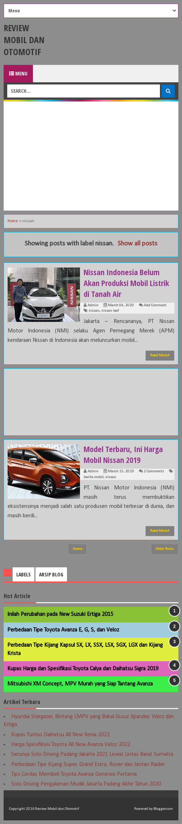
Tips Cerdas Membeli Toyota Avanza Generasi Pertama (74, 774)
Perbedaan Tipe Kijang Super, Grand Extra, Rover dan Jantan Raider (88, 764)
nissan (94, 311)
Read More (160, 355)
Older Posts (165, 549)
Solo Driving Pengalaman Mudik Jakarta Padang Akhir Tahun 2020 (86, 784)
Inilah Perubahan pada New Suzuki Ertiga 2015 (60, 614)
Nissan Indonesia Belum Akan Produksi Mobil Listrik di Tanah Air (126, 282)
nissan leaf (110, 311)
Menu (18, 73)
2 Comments (154, 471)
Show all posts (137, 243)
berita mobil (93, 477)
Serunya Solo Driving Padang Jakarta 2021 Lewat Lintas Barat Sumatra (92, 754)
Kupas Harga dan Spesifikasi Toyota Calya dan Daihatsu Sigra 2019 (82, 669)
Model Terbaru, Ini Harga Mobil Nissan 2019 (123, 454)
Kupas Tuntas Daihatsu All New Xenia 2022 (60, 735)
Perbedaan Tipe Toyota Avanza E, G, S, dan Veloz (63, 630)
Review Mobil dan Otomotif (24, 40)
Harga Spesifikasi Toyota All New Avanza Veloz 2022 (70, 745)
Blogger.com (163, 809)
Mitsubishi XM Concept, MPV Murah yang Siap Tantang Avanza (80, 684)
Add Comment (155, 305)
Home (13, 221)
